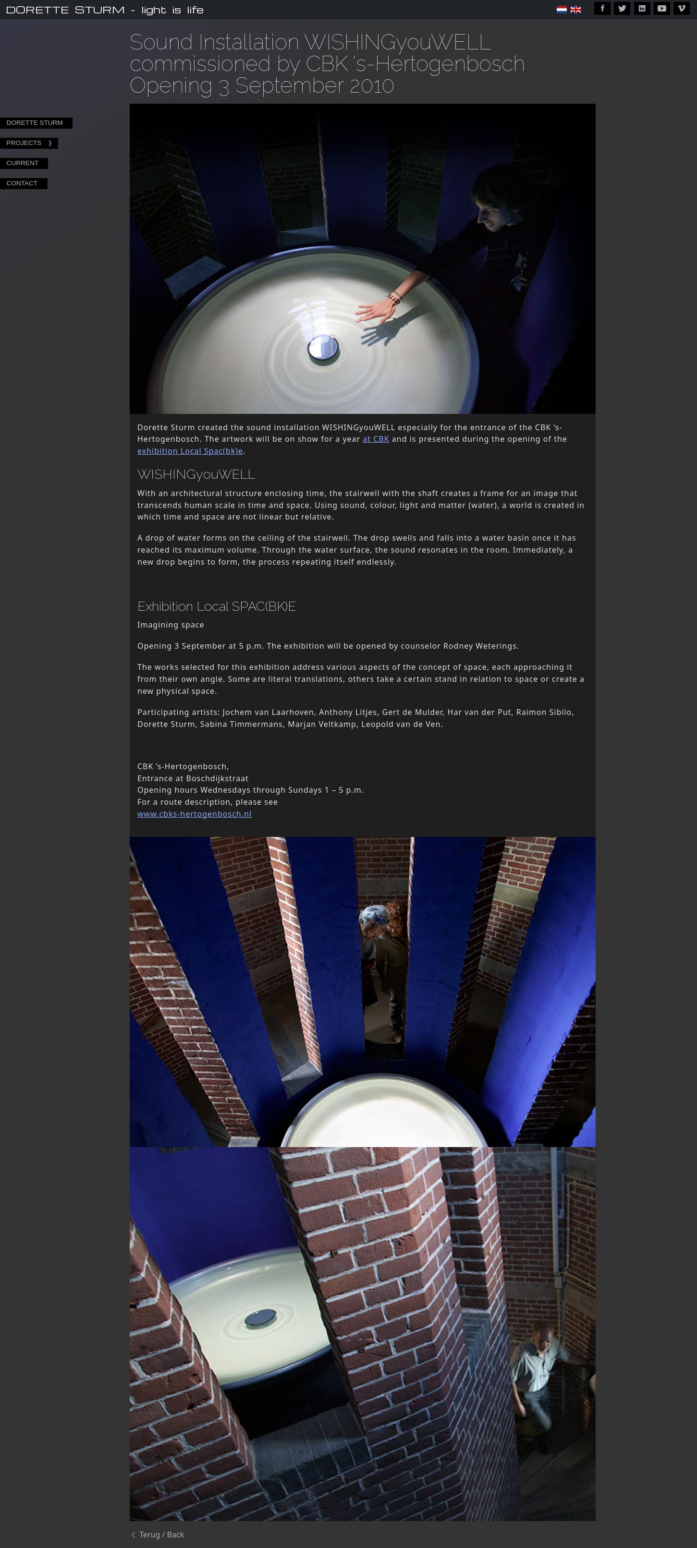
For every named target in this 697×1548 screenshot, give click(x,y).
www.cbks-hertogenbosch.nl (194, 814)
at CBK (376, 439)
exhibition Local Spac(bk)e (190, 451)
